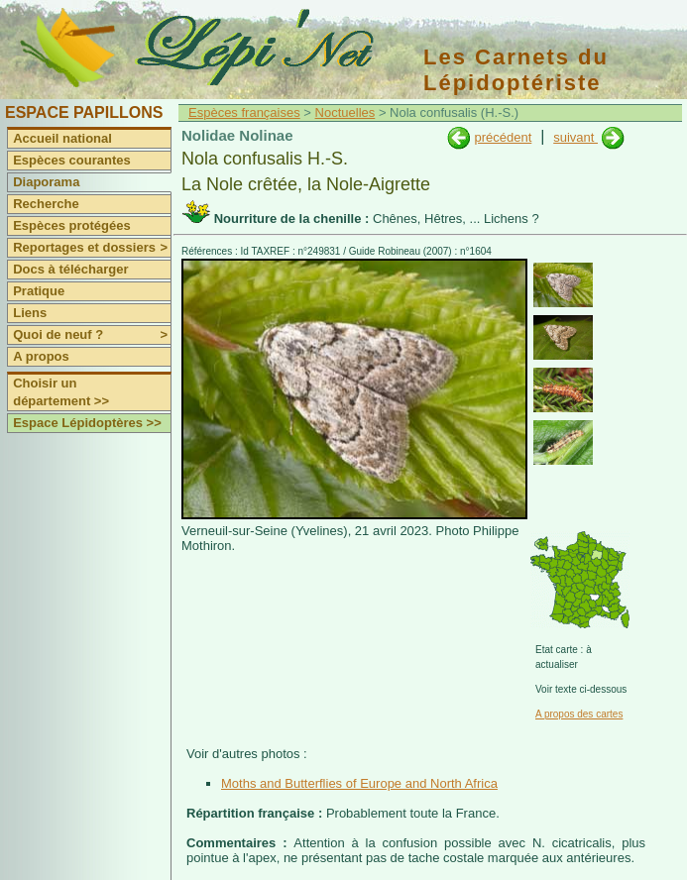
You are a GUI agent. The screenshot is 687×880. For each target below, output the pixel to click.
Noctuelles (345, 112)
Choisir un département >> (61, 392)
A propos (41, 356)
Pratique (38, 290)
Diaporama (46, 181)
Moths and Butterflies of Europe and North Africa (359, 783)
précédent (502, 137)
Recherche (45, 203)
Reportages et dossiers (92, 248)
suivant (575, 137)
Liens (30, 312)
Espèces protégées (72, 225)
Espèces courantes (72, 160)
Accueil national (62, 138)
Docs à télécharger (70, 269)
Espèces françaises (244, 112)
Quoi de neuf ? (92, 335)
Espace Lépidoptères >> (87, 422)
